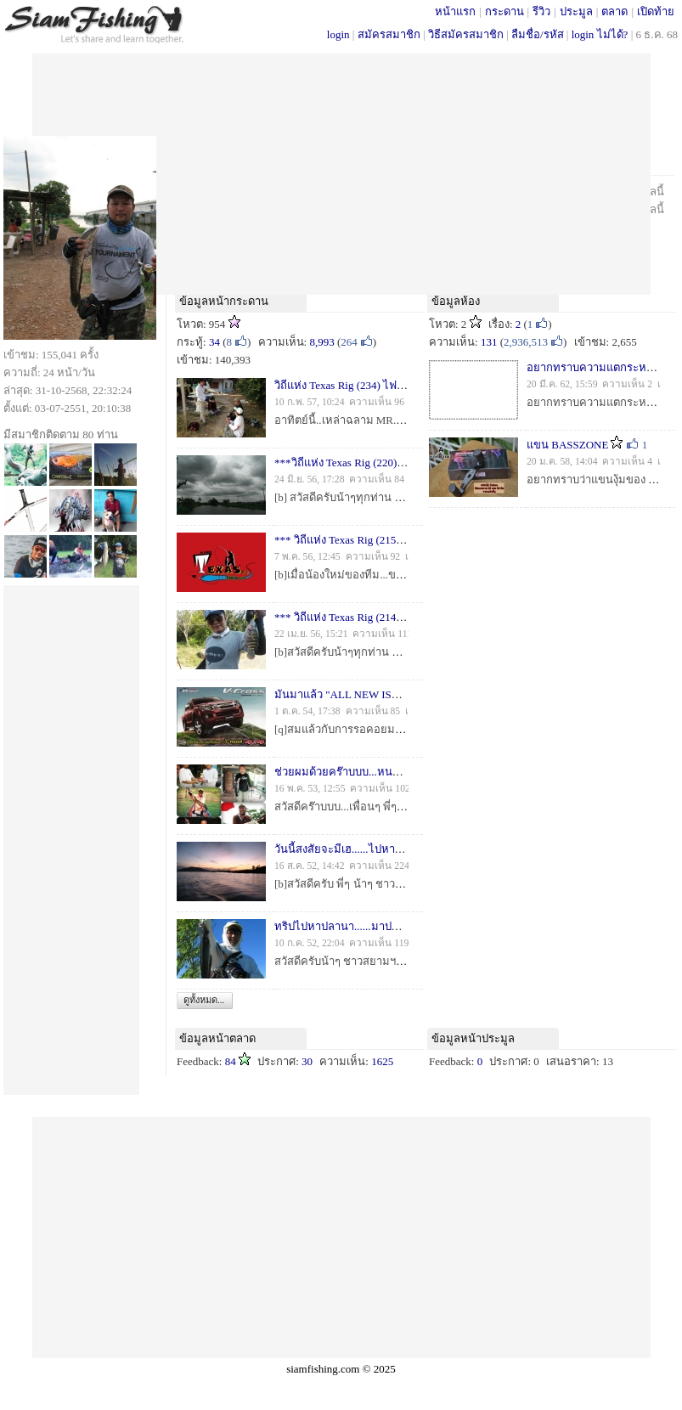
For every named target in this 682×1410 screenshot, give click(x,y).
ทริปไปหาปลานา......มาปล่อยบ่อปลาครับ (369, 926)
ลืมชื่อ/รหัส (537, 34)
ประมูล (576, 11)
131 (489, 342)
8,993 (321, 342)
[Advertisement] (341, 172)
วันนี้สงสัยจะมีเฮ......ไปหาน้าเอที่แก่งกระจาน (379, 849)
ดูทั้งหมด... (203, 1000)
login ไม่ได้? (600, 34)
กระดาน (504, 11)
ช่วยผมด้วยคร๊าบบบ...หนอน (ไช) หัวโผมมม (378, 771)
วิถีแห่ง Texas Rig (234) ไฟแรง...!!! (354, 385)
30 (307, 1061)
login (338, 34)
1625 (382, 1061)
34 (214, 342)
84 (230, 1061)
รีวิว (541, 11)
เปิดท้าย (655, 11)
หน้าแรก (455, 11)
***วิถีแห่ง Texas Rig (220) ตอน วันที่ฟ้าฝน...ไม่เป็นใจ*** (407, 462)
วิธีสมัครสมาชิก (466, 34)
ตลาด (614, 11)
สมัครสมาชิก (389, 34)
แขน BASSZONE (567, 444)
